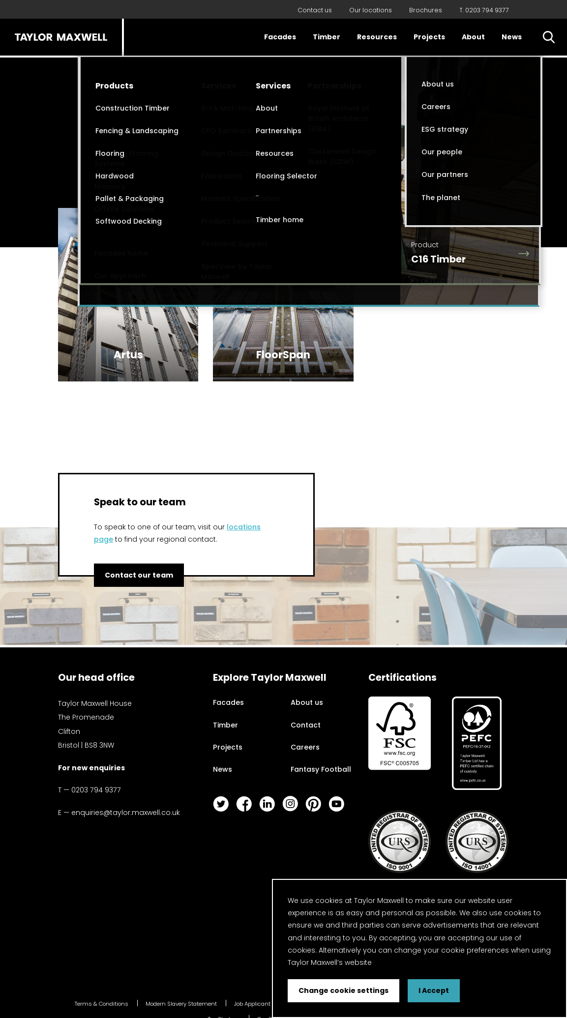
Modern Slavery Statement (181, 1004)
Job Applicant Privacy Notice (271, 1004)
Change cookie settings (343, 990)
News (512, 37)
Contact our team (139, 575)
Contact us (315, 10)
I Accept (433, 990)
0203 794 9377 (96, 790)
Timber (326, 37)
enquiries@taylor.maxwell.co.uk (125, 812)
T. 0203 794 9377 (484, 10)
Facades (280, 37)
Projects (429, 37)
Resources (377, 37)
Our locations (370, 10)
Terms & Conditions (101, 1004)
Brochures (425, 10)
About (473, 37)
